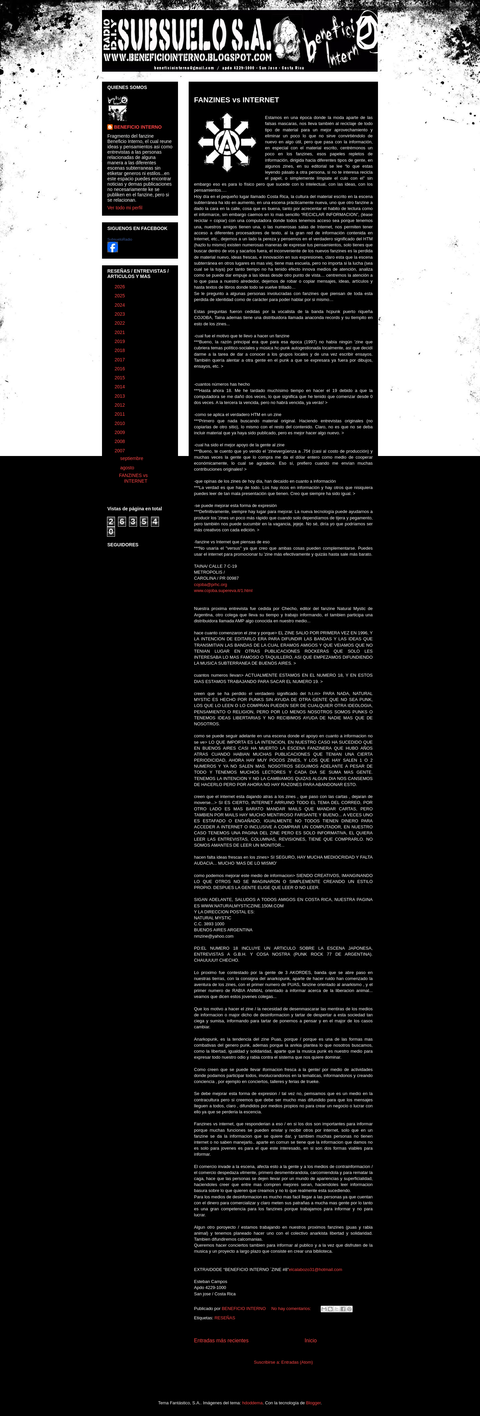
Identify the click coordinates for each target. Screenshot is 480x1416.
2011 (120, 414)
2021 (120, 332)
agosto (127, 467)
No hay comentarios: (291, 1308)
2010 (120, 423)
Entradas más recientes (221, 1340)
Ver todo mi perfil (124, 207)
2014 (120, 386)
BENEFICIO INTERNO (138, 127)
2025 (120, 295)
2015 (120, 377)
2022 (120, 323)
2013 (120, 396)
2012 (120, 405)
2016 (120, 368)
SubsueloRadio (119, 239)
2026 (120, 286)
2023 (120, 314)
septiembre (132, 458)
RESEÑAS (224, 1317)
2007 (120, 450)
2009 (120, 432)
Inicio (311, 1340)
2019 (120, 341)
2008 (120, 441)
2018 (120, 350)
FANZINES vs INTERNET (236, 100)
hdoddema (252, 1402)
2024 (120, 305)
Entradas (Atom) (297, 1362)
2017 (120, 359)
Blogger (313, 1402)
